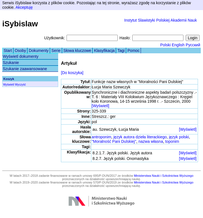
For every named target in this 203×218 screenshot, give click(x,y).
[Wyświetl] (100, 106)
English (178, 45)
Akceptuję (23, 7)
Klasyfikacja (104, 50)
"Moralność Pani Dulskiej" (114, 141)
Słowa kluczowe (77, 50)
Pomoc (134, 50)
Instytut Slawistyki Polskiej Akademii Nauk (160, 20)
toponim (172, 141)
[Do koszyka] (72, 72)
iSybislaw (20, 23)
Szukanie (11, 62)
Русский (193, 45)
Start (8, 50)
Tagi (121, 50)
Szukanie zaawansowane (25, 68)
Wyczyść (20, 84)
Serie (56, 50)
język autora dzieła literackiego (140, 137)
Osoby (20, 50)
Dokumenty (39, 50)
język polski (179, 137)
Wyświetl (8, 84)
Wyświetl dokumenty (20, 56)
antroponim (101, 137)
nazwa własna (150, 141)
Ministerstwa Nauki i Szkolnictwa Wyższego (163, 175)
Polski (165, 45)
